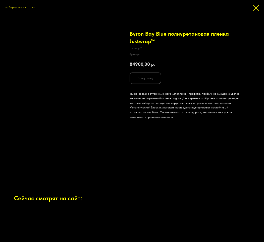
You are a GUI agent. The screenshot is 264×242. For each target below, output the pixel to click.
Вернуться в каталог (22, 7)
